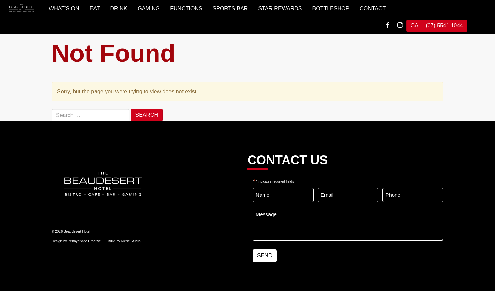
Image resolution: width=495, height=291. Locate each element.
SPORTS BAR (230, 8)
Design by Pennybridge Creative (76, 241)
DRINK (119, 8)
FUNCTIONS (186, 8)
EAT (95, 8)
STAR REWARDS (280, 8)
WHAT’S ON (64, 8)
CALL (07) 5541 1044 (437, 25)
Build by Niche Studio (124, 241)
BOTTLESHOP (331, 8)
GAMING (149, 8)
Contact (373, 8)
